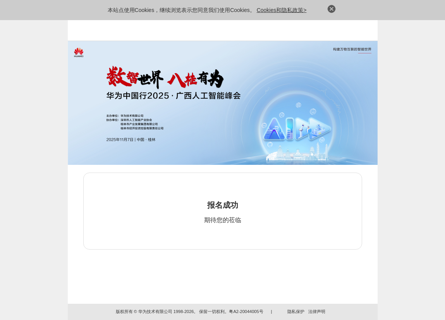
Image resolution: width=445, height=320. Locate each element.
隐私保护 (295, 311)
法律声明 (316, 311)
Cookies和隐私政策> (282, 10)
